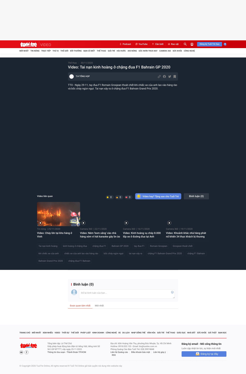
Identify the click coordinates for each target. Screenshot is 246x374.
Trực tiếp (46, 51)
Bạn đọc (222, 333)
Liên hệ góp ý (159, 352)
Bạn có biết (89, 51)
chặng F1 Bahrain (196, 253)
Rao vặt (173, 44)
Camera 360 (165, 51)
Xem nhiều (48, 333)
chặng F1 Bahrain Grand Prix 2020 (165, 253)
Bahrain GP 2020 (120, 246)
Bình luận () (196, 196)
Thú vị (55, 51)
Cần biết (157, 44)
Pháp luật (85, 333)
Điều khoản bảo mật (140, 352)
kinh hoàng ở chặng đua (75, 246)
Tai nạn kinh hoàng (48, 246)
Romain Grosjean (158, 246)
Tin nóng (34, 51)
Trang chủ (24, 333)
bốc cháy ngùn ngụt (113, 253)
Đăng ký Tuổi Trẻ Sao (209, 44)
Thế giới (64, 51)
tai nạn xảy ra (135, 253)
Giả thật (212, 333)
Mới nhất (24, 51)
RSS (114, 355)
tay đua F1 (139, 246)
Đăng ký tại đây (209, 353)
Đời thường (76, 51)
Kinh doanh (98, 333)
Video (57, 333)
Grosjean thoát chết (182, 246)
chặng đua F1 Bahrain (79, 261)
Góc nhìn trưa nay (148, 51)
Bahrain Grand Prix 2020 (51, 261)
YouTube (141, 44)
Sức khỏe (177, 51)
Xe (119, 333)
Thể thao (101, 51)
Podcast (125, 44)
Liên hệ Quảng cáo (119, 352)
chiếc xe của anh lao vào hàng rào (81, 253)
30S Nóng (132, 51)
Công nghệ (189, 51)
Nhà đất (191, 333)
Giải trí (111, 51)
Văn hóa (151, 333)
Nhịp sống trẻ (138, 333)
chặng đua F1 (99, 246)
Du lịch (126, 333)
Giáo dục (181, 333)
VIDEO (45, 45)
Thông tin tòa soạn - (57, 352)
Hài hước (121, 51)
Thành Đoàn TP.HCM (76, 352)
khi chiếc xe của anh (49, 253)
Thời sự (65, 333)
